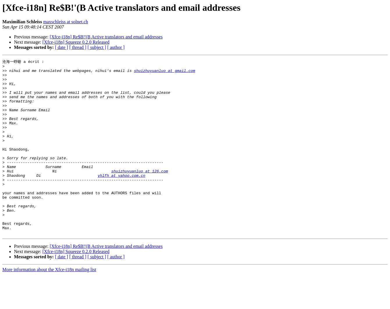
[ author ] (116, 47)
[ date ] (61, 47)
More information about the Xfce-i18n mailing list (49, 303)
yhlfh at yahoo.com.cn (121, 198)
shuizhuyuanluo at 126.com (139, 193)
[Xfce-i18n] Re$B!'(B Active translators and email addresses (106, 36)
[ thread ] (77, 47)
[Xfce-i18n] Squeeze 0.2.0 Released (76, 42)
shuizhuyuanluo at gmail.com (164, 72)
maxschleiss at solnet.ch (65, 21)
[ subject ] (97, 47)
